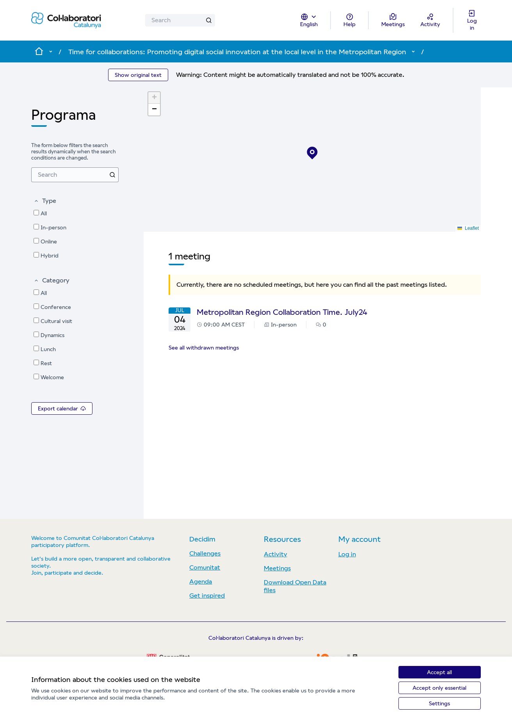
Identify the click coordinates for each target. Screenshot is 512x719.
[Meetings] (393, 20)
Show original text (138, 75)
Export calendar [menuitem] (62, 408)
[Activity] (430, 20)
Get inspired (207, 595)
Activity (275, 554)
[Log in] (472, 20)
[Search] (180, 20)
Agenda (200, 581)
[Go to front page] (66, 20)
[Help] (349, 20)
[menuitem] (75, 174)
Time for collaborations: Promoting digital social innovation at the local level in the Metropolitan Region (237, 52)
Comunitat (204, 567)
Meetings (277, 568)
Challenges (204, 553)
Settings (439, 703)
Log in (347, 554)
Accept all (439, 672)
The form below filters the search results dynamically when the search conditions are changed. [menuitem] (73, 151)
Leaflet (468, 228)
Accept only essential (439, 688)
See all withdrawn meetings (204, 347)
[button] (45, 201)
